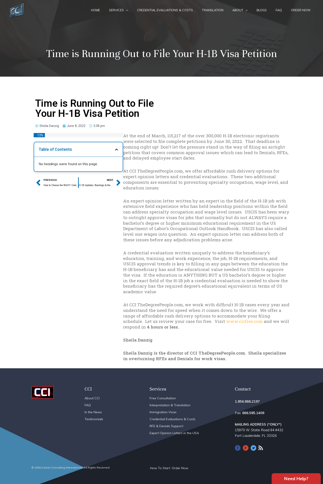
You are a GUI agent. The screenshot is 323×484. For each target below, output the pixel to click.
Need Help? (296, 478)
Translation (212, 10)
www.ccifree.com (244, 321)
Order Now (301, 10)
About (237, 10)
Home (95, 10)
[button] (116, 149)
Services (116, 10)
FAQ (279, 10)
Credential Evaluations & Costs (165, 10)
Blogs (262, 10)
